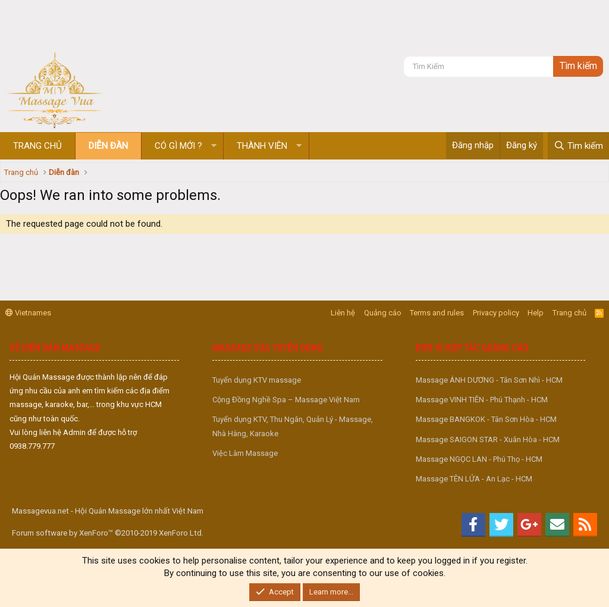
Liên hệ (343, 312)
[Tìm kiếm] (478, 66)
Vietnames (28, 312)
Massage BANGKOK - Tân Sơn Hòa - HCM (486, 419)
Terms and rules (437, 312)
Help (536, 312)
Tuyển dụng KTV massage (256, 380)
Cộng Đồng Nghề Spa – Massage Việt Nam (286, 399)
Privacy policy (496, 312)
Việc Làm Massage (245, 453)
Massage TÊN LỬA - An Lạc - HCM (474, 478)
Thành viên (262, 145)
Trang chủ (37, 145)
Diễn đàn (108, 145)
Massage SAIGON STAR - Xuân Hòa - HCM (488, 439)
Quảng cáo (382, 312)
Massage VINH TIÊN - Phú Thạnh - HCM (482, 399)
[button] (214, 146)
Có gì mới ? (178, 145)
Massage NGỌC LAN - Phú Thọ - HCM (479, 459)
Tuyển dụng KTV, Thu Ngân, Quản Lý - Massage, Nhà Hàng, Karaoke (292, 426)
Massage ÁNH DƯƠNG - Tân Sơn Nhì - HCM (489, 380)
